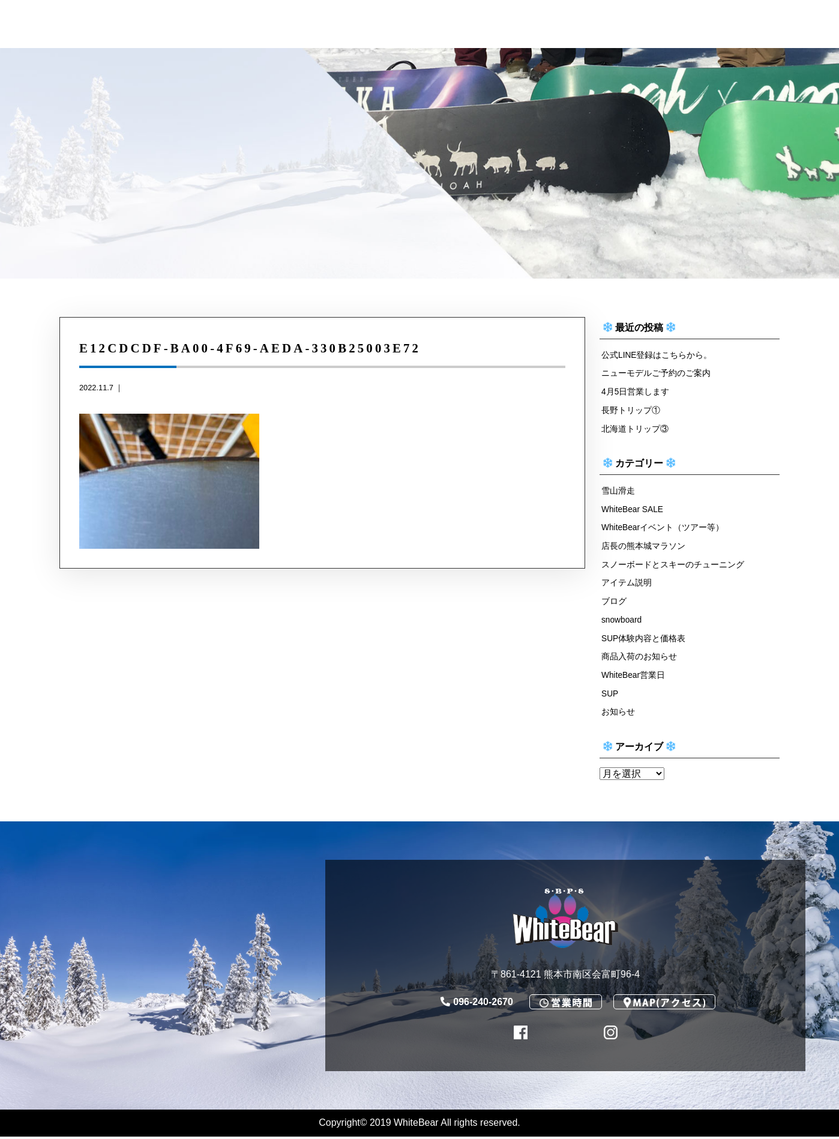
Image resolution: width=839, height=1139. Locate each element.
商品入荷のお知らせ (639, 658)
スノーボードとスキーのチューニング (672, 565)
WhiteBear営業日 (634, 676)
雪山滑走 (618, 491)
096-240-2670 (477, 1004)
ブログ (614, 603)
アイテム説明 (626, 584)
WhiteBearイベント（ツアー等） (663, 528)
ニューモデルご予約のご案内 (656, 373)
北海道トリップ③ (635, 429)
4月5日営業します (635, 392)
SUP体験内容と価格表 (644, 640)
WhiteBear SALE (633, 510)
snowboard (622, 621)
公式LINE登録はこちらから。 (657, 355)
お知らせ (618, 714)
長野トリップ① (630, 410)
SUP (610, 695)
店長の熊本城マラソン (643, 547)
